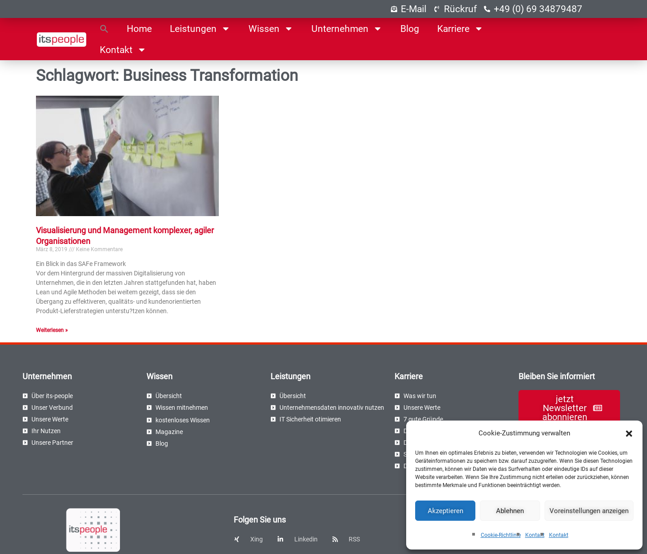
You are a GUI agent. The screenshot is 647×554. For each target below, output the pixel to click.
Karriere (460, 28)
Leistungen (200, 28)
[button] (629, 433)
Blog (409, 28)
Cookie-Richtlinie (501, 535)
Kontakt (535, 535)
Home (139, 28)
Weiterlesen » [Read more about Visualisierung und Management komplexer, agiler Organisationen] (52, 330)
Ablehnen (510, 511)
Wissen (270, 28)
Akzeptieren (445, 511)
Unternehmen (346, 28)
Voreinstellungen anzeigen (589, 511)
